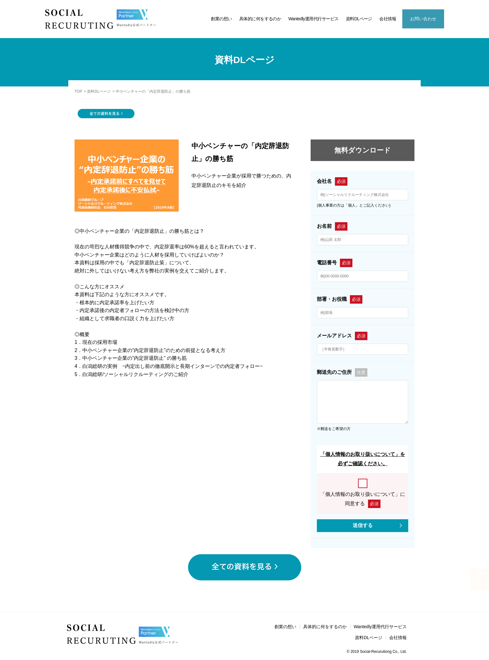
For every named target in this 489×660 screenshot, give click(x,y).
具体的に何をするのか (260, 18)
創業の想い (221, 18)
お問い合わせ (423, 18)
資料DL (479, 579)
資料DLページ (359, 18)
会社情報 (387, 18)
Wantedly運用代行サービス (313, 18)
